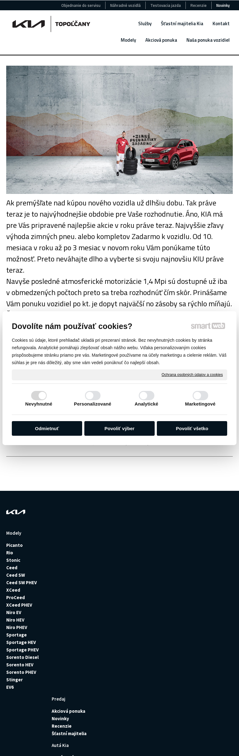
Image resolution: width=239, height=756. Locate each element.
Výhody (156, 617)
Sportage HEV (21, 642)
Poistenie (158, 558)
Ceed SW (15, 575)
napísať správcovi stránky (136, 739)
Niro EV (13, 612)
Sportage (16, 635)
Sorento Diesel (22, 657)
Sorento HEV (19, 665)
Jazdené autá (115, 553)
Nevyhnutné (38, 403)
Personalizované (92, 403)
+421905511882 (219, 601)
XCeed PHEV (19, 605)
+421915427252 (219, 576)
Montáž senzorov (166, 588)
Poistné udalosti (165, 566)
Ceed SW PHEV (21, 582)
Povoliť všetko (192, 428)
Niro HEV (15, 620)
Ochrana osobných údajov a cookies (192, 374)
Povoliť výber (119, 428)
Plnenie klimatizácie (161, 599)
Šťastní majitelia (71, 568)
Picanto (14, 545)
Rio (10, 553)
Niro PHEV (16, 627)
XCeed (13, 590)
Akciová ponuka (70, 545)
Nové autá (112, 545)
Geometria (159, 609)
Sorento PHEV (21, 672)
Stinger (14, 680)
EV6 (10, 687)
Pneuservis (160, 573)
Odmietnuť (47, 428)
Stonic (13, 560)
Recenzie (63, 560)
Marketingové (200, 403)
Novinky (62, 553)
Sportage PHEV (22, 650)
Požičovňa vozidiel (159, 548)
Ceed (11, 568)
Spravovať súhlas (118, 744)
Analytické (146, 403)
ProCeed (15, 597)
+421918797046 (211, 643)
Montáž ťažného (165, 581)
